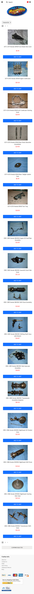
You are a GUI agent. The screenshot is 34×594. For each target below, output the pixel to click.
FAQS (3, 563)
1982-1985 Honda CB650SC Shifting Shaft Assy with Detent (17, 335)
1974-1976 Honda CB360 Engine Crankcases (17, 78)
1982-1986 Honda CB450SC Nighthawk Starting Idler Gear (17, 495)
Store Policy (5, 565)
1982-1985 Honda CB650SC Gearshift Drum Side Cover (18, 271)
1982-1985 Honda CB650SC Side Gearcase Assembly (17, 367)
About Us (4, 559)
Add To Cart (17, 57)
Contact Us (4, 561)
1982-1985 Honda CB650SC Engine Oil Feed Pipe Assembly (18, 239)
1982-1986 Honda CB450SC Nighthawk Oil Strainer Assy (17, 431)
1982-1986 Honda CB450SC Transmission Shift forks (17, 527)
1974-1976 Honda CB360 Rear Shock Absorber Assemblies (17, 143)
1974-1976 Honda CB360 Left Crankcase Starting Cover (17, 111)
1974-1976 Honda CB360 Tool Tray (18, 206)
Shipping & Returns (6, 567)
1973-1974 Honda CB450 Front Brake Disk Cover (18, 47)
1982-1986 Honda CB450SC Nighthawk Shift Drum (17, 462)
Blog (3, 569)
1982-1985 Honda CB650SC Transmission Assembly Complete (17, 399)
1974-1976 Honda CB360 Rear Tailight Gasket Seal (17, 175)
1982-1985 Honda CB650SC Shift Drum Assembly (18, 302)
